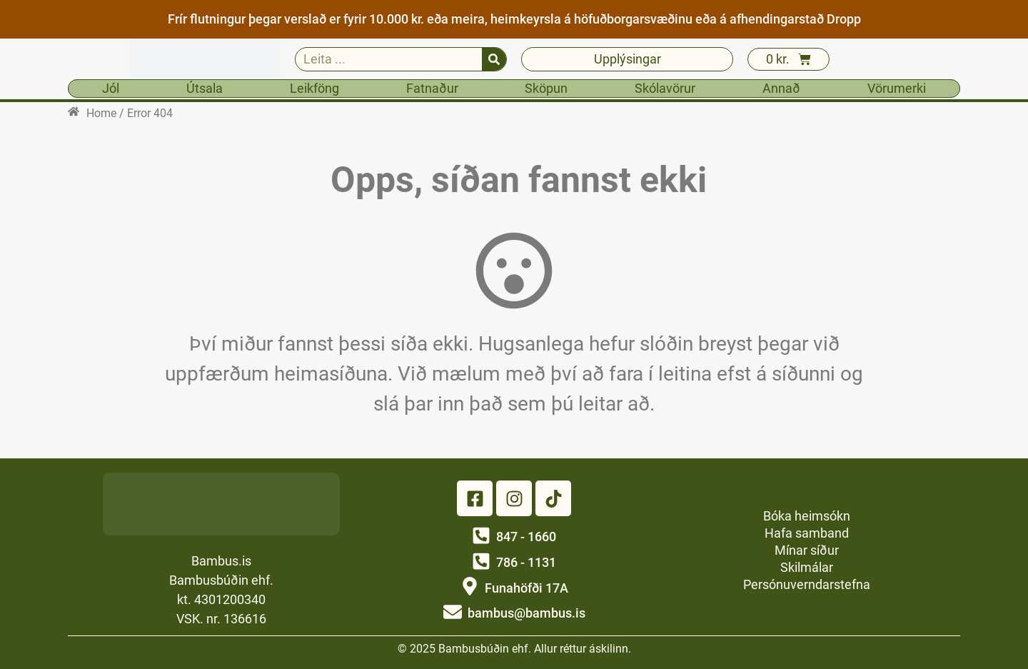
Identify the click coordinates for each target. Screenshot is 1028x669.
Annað (781, 88)
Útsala (204, 88)
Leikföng (314, 88)
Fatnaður (432, 88)
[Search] (494, 59)
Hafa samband (807, 532)
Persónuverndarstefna (806, 584)
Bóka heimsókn (806, 515)
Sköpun (546, 88)
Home (101, 113)
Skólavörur (665, 88)
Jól (110, 88)
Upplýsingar (627, 58)
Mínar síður (807, 550)
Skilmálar (806, 567)
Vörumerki (896, 88)
